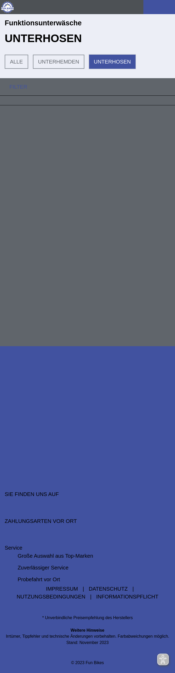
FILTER (13, 86)
